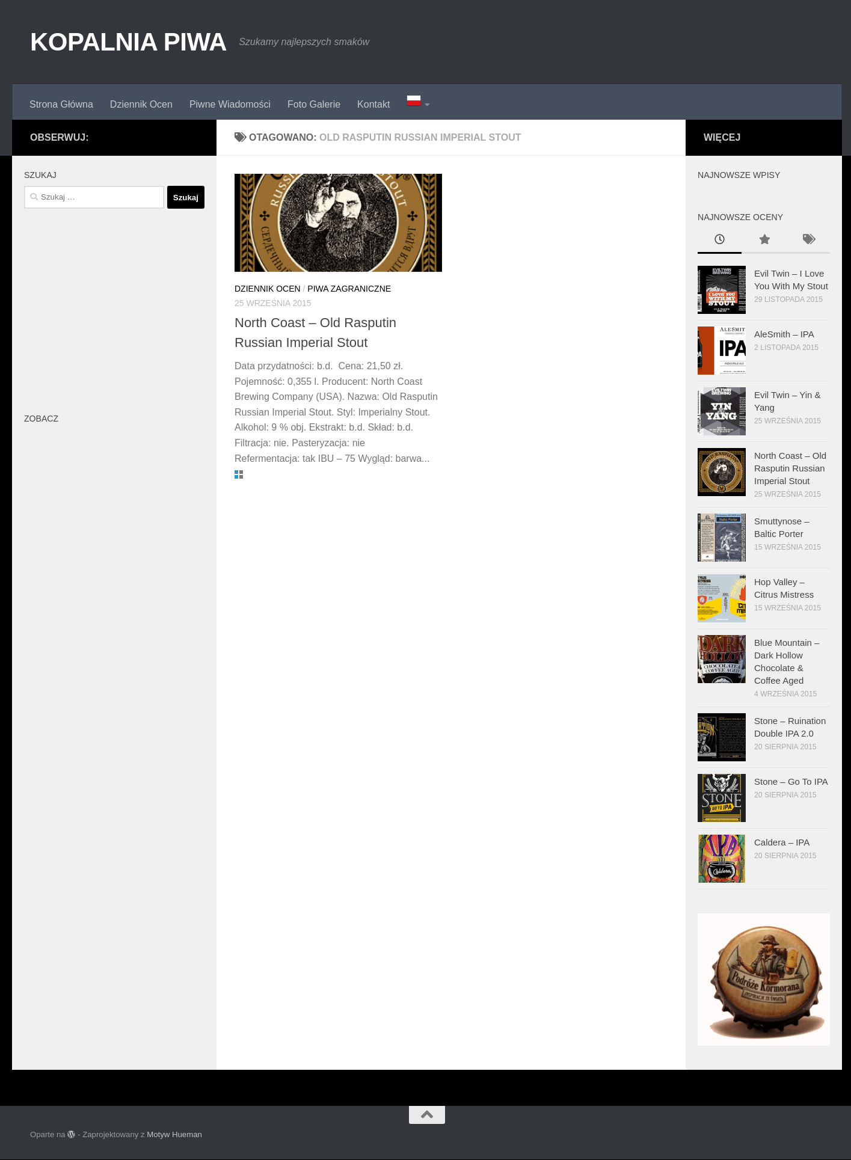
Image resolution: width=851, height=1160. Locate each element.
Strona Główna (61, 104)
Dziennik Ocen (141, 104)
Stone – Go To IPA (791, 781)
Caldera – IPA (782, 842)
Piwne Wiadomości (230, 104)
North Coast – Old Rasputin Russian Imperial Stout (790, 468)
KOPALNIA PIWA (128, 42)
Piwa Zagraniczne (349, 288)
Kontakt (373, 104)
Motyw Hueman (174, 1134)
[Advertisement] (114, 308)
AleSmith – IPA (784, 334)
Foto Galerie (313, 104)
